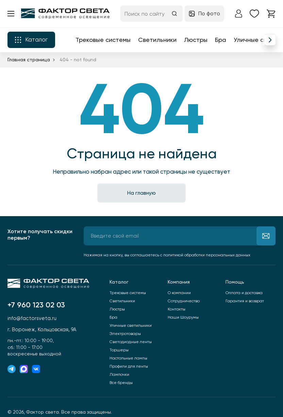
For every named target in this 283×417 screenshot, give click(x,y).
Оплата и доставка (244, 292)
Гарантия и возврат (245, 301)
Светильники (157, 39)
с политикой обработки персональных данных (205, 255)
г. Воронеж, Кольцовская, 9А (41, 329)
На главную (141, 193)
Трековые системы (103, 39)
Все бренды (121, 382)
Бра (220, 39)
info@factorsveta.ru (31, 318)
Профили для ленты (129, 366)
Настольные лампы (128, 358)
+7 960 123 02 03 (36, 305)
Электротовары (125, 333)
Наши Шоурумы (183, 317)
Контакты (176, 309)
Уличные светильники (131, 325)
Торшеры (119, 350)
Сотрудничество (184, 301)
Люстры (195, 39)
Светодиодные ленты (131, 341)
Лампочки (119, 374)
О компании (179, 292)
